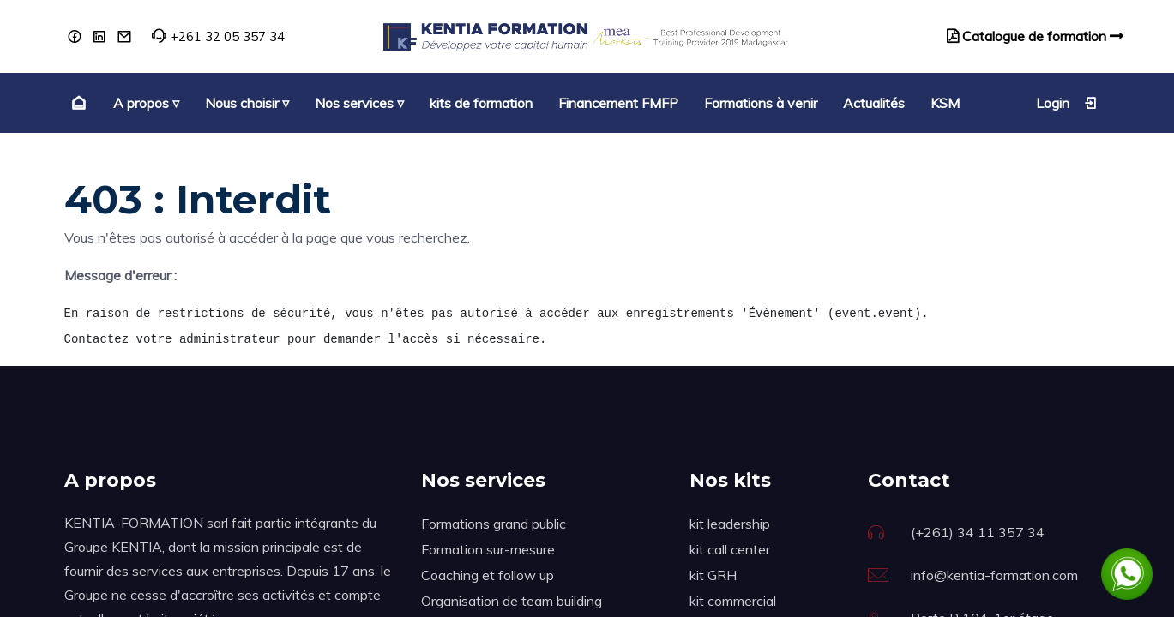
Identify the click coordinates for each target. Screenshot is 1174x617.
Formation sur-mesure (488, 549)
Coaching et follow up (487, 575)
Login (1067, 102)
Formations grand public (493, 523)
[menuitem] (76, 103)
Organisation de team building (511, 600)
